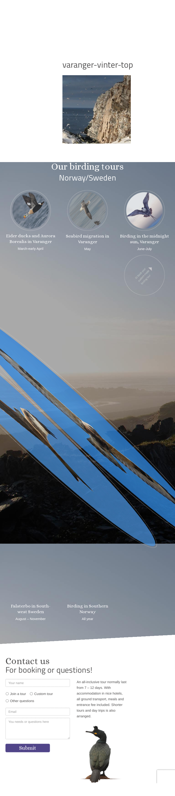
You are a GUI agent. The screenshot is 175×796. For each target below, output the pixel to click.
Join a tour (18, 694)
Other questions (22, 701)
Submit (27, 748)
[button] (98, 26)
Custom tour (43, 694)
